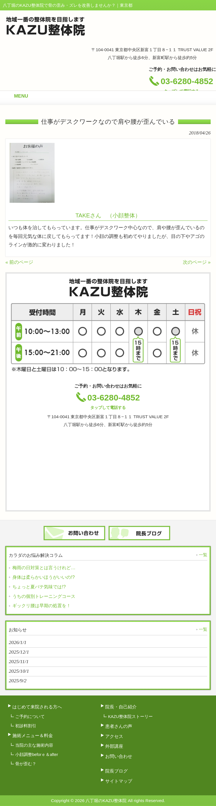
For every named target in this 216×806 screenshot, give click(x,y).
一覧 (203, 555)
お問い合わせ (118, 756)
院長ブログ (116, 770)
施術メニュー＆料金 (32, 735)
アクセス (114, 736)
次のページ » (197, 262)
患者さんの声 (118, 726)
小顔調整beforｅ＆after (36, 754)
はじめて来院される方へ (37, 706)
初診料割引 (25, 726)
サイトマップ (118, 781)
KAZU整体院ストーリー (130, 716)
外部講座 (114, 746)
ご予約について (30, 716)
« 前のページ (19, 262)
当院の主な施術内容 (34, 745)
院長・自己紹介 (121, 706)
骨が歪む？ (25, 764)
